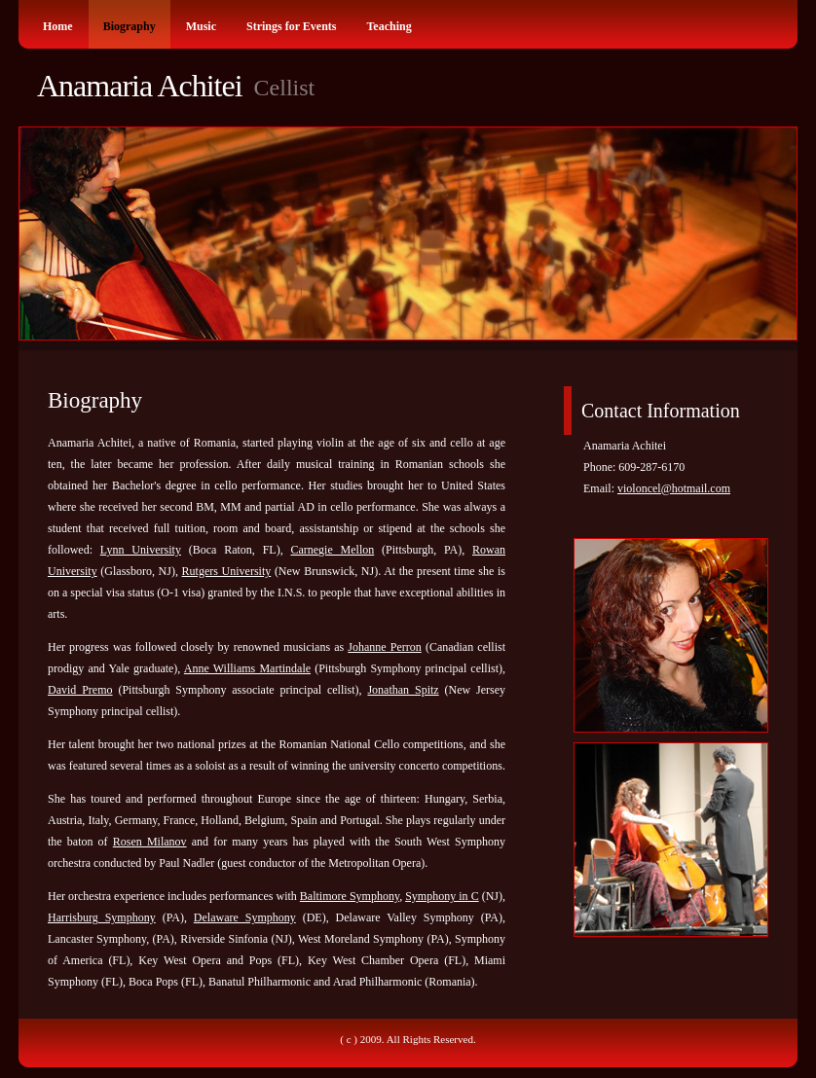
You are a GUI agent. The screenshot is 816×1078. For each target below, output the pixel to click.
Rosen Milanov (150, 841)
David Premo (80, 690)
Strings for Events (291, 26)
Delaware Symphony (245, 917)
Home (58, 26)
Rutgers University (227, 571)
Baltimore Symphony (349, 896)
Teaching (388, 26)
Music (201, 26)
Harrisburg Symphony (102, 917)
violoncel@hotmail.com (673, 488)
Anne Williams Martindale (247, 668)
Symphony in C (441, 896)
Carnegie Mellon (332, 550)
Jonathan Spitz (402, 690)
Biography (129, 26)
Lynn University (140, 550)
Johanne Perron (384, 647)
